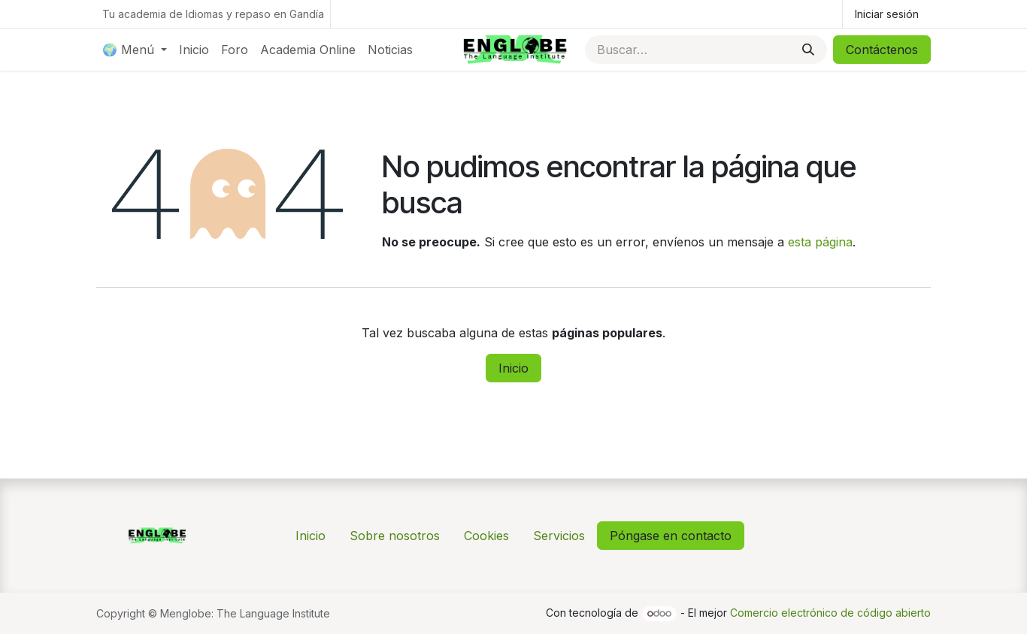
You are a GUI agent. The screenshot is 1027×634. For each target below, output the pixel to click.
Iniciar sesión (887, 14)
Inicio (513, 368)
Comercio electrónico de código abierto (830, 612)
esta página (820, 241)
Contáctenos (882, 49)
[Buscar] (808, 49)
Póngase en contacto (671, 535)
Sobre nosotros (395, 535)
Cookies (486, 535)
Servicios (559, 535)
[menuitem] (134, 50)
